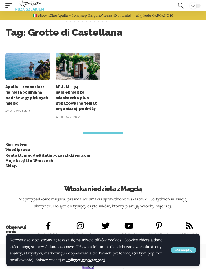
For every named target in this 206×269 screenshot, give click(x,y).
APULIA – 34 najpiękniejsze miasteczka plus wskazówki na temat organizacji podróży (76, 98)
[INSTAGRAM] (80, 226)
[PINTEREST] (159, 226)
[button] (183, 250)
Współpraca (17, 150)
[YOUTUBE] (129, 226)
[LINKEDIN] (189, 226)
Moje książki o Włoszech (29, 161)
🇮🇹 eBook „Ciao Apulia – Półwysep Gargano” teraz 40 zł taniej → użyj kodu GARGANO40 (103, 15)
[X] (106, 226)
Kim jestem (16, 144)
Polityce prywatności (85, 259)
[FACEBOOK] (49, 226)
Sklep (11, 166)
